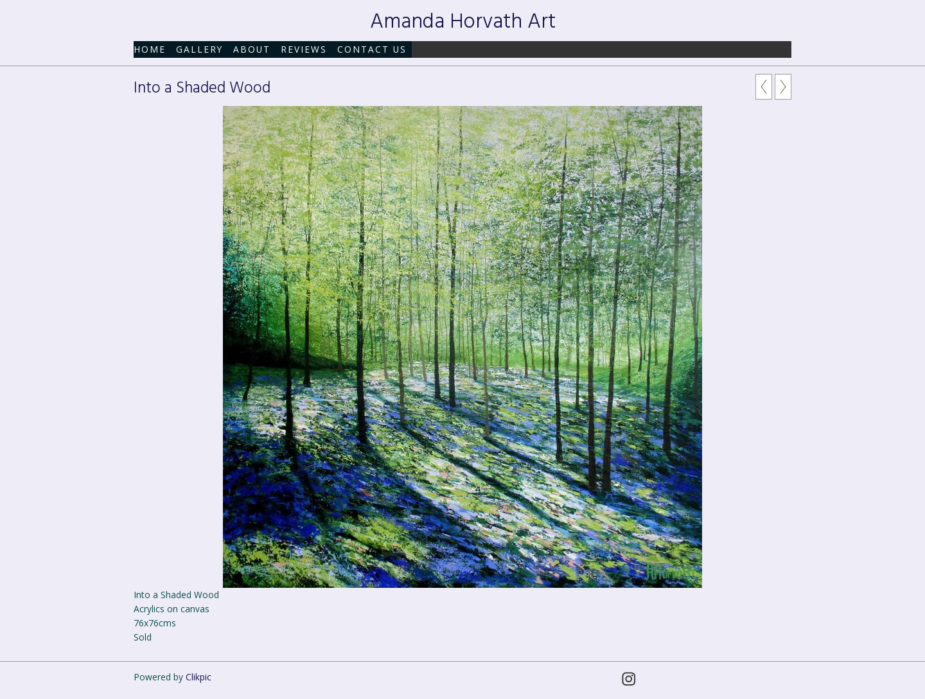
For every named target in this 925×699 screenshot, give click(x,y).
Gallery (199, 49)
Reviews (304, 49)
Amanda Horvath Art (463, 22)
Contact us (372, 49)
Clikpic (198, 677)
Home (150, 49)
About (251, 49)
